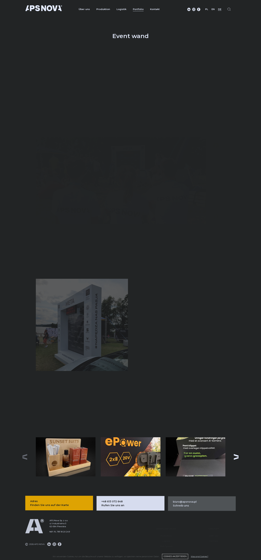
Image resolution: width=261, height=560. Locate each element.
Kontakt (155, 9)
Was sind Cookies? (199, 556)
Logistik (121, 9)
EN (213, 9)
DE (219, 9)
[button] (236, 457)
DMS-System (166, 542)
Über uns (84, 9)
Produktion (103, 9)
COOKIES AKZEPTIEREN (175, 556)
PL (206, 9)
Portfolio (138, 9)
